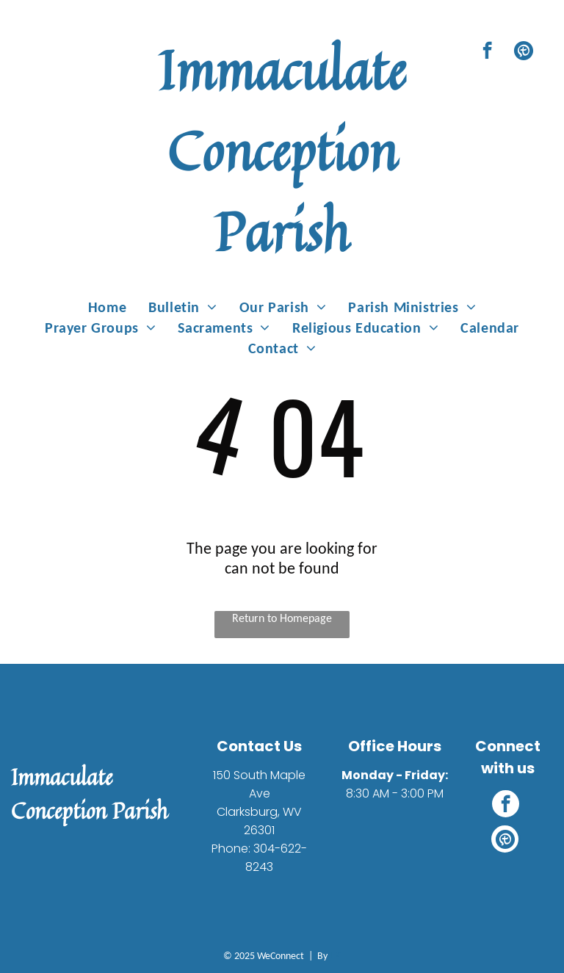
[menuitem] (107, 307)
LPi (335, 956)
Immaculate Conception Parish (282, 150)
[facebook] (487, 52)
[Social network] (523, 52)
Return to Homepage (282, 618)
